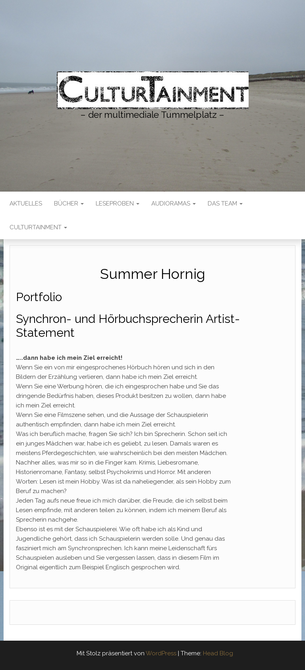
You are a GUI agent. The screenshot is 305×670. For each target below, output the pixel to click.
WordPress (161, 653)
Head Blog (218, 653)
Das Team (225, 203)
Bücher (69, 203)
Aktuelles (26, 203)
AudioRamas (173, 203)
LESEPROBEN (117, 203)
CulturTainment (38, 227)
